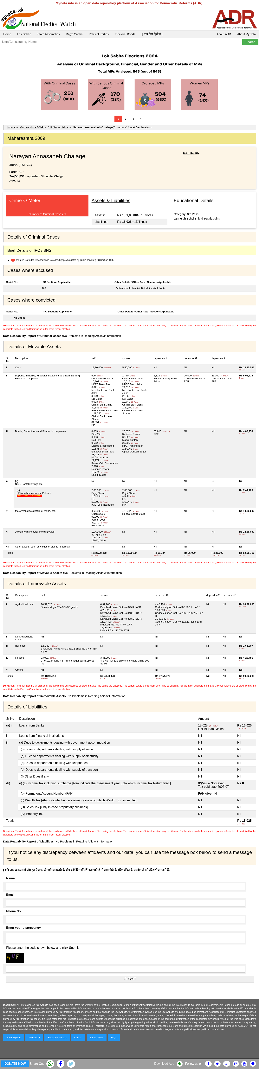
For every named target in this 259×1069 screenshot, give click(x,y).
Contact (78, 1037)
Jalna (64, 127)
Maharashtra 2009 (32, 127)
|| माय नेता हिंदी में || (152, 34)
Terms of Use (97, 1037)
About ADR (224, 34)
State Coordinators (57, 1037)
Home (7, 34)
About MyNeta (246, 34)
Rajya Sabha (74, 34)
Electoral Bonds (125, 34)
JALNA (52, 127)
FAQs (114, 1037)
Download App (164, 1063)
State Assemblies (48, 34)
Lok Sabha (24, 34)
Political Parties (99, 34)
